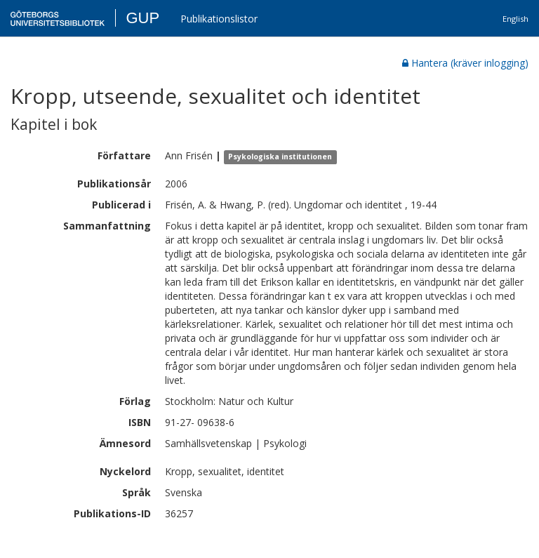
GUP (142, 18)
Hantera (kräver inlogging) (465, 62)
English (515, 18)
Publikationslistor (219, 18)
